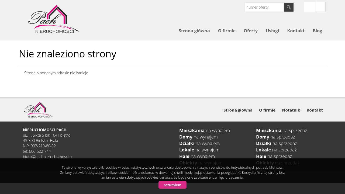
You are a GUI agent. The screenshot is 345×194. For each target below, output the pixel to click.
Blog (317, 31)
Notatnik (291, 110)
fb (321, 7)
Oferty (251, 31)
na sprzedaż (281, 130)
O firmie (227, 31)
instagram (310, 7)
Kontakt (296, 31)
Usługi (272, 31)
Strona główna (194, 31)
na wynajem (204, 130)
